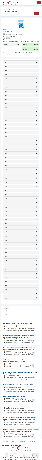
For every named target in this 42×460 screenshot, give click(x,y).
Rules (12, 441)
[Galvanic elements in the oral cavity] (14, 396)
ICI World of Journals (8, 10)
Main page (5, 441)
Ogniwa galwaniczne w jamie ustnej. (14, 407)
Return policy (31, 441)
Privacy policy (21, 441)
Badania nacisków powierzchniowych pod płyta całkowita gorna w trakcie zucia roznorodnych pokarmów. (21, 430)
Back (36, 13)
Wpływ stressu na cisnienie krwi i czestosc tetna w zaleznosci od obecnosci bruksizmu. (18, 360)
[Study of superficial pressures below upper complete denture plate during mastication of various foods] (19, 418)
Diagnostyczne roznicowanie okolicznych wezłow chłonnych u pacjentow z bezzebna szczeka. (18, 336)
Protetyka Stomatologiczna (23, 10)
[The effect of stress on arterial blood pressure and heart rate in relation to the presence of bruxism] (19, 348)
